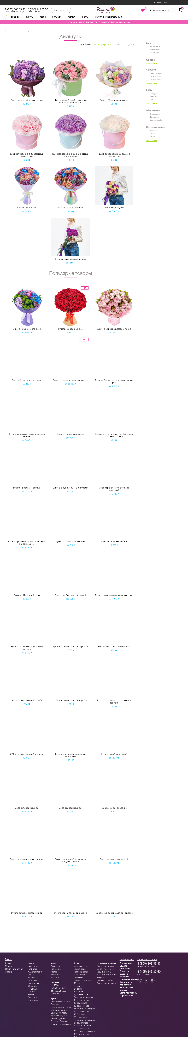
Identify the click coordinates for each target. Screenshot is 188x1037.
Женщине (153, 94)
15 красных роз (81, 1000)
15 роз (77, 983)
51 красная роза (82, 1025)
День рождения (156, 73)
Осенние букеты (59, 1010)
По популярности (102, 44)
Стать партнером (128, 992)
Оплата (123, 966)
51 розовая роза (82, 1028)
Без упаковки (155, 117)
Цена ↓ (119, 44)
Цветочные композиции (108, 17)
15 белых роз (80, 1003)
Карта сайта (126, 995)
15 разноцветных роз (84, 1008)
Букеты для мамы (105, 966)
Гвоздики (32, 980)
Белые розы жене (82, 980)
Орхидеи (32, 986)
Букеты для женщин (106, 969)
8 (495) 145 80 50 (38, 9)
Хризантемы (34, 966)
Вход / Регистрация (160, 2)
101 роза (78, 991)
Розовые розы (81, 971)
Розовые (153, 134)
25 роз (77, 986)
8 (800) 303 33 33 (15, 9)
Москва (9, 966)
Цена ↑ (130, 44)
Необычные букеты (60, 1001)
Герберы (32, 969)
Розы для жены (104, 971)
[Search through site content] (161, 10)
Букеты (29, 17)
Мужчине (55, 974)
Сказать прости (156, 79)
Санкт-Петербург (14, 969)
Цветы (85, 17)
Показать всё (151, 63)
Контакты (124, 971)
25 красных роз (81, 1011)
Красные (153, 131)
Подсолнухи (34, 989)
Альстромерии (35, 971)
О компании (126, 963)
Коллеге (55, 977)
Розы (43, 17)
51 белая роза (81, 1022)
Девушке (153, 97)
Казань (8, 971)
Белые (152, 137)
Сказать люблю (156, 76)
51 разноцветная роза (85, 1031)
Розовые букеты (59, 1021)
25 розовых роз (81, 1017)
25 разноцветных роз (84, 1020)
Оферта (124, 974)
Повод (71, 17)
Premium (56, 17)
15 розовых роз (81, 1006)
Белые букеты (58, 1018)
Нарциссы (33, 983)
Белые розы (80, 969)
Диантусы (33, 1000)
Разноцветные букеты (61, 1024)
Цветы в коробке (156, 120)
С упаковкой (155, 114)
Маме (152, 100)
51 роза (78, 989)
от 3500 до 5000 (156, 50)
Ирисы (31, 991)
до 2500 (54, 985)
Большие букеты (59, 1012)
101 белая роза (82, 1034)
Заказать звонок (61, 10)
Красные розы (81, 966)
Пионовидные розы (83, 997)
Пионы (15, 17)
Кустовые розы (81, 994)
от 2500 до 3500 (156, 47)
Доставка (125, 968)
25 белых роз (80, 1014)
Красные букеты (59, 1015)
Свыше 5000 (154, 53)
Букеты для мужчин (106, 983)
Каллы (31, 994)
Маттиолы (33, 977)
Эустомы (32, 997)
